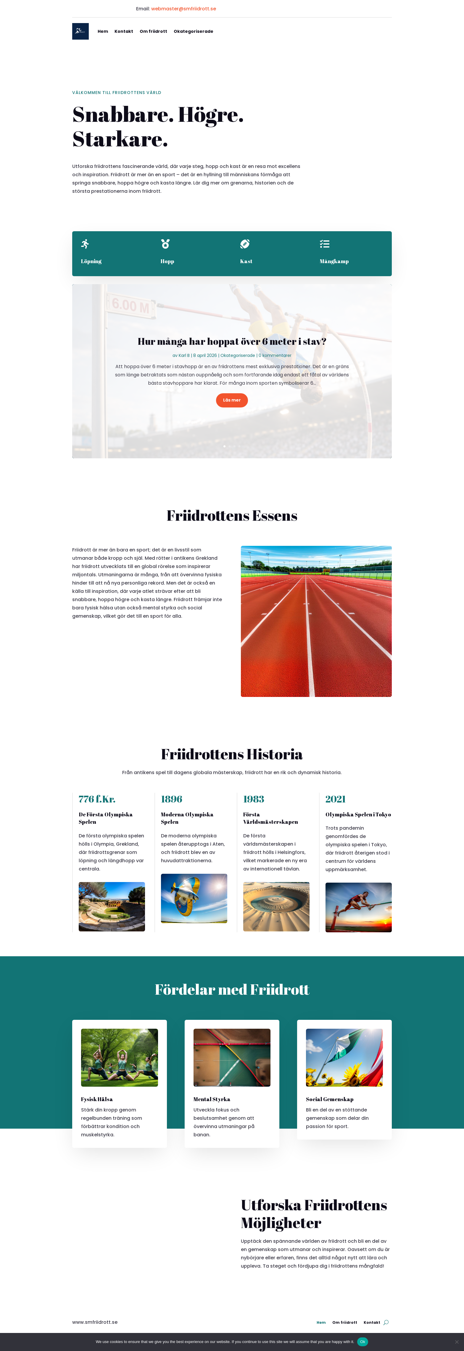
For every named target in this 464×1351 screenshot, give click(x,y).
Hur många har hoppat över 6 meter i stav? (232, 341)
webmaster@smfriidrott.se (183, 8)
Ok (362, 1341)
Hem (103, 31)
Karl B (184, 355)
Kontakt (124, 31)
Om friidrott (153, 31)
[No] (457, 1342)
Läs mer (232, 400)
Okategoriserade (193, 31)
